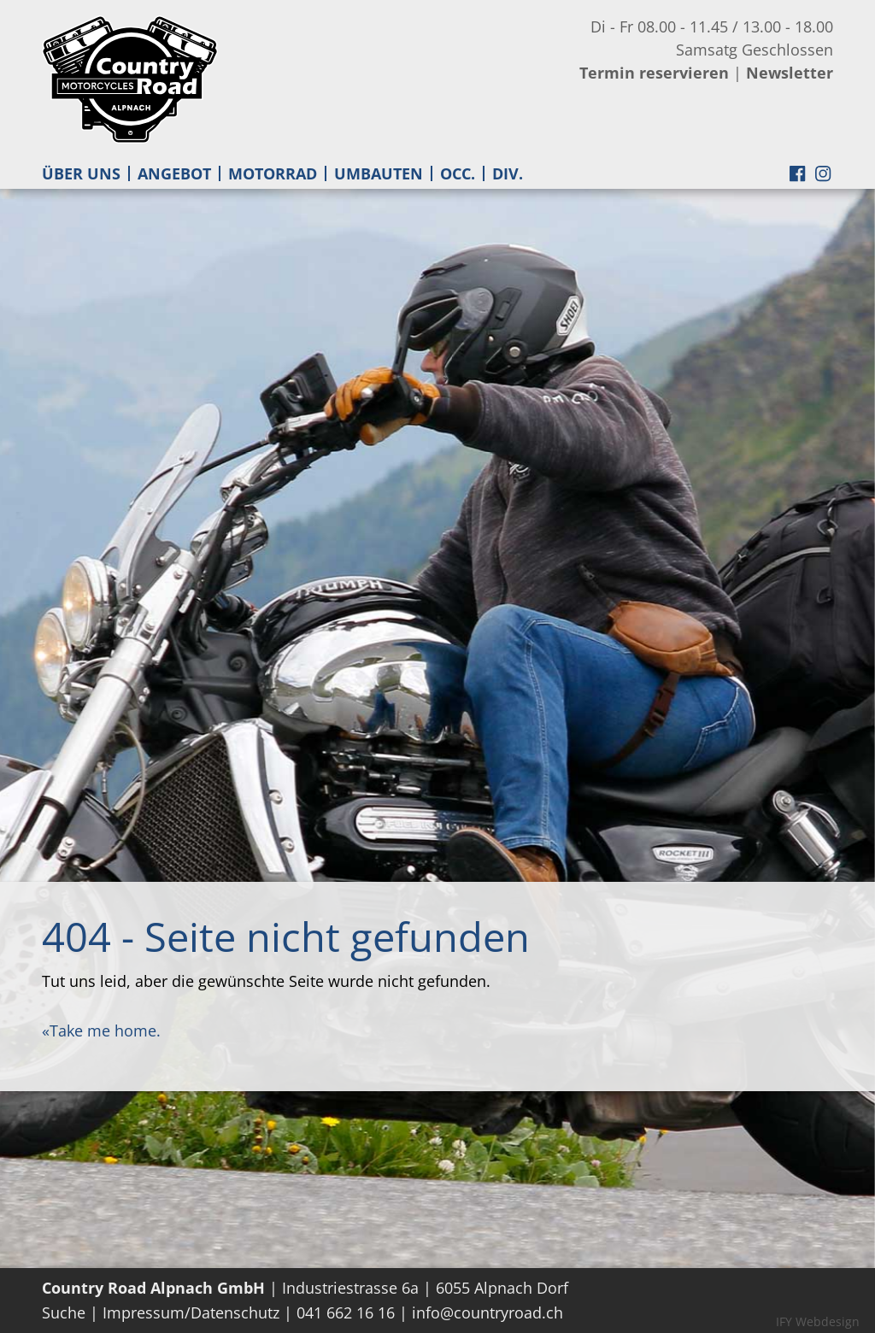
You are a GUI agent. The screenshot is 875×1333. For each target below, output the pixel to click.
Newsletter (789, 72)
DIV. (507, 173)
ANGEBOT (174, 173)
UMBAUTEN (378, 173)
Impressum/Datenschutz (191, 1312)
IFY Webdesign (818, 1321)
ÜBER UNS (81, 173)
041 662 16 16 (346, 1312)
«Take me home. (101, 1030)
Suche (63, 1312)
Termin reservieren (654, 72)
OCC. (457, 173)
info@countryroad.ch (487, 1312)
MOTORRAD (272, 173)
